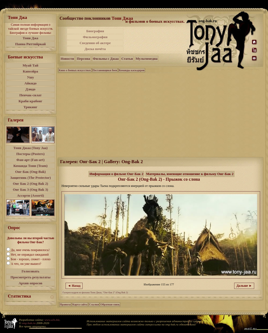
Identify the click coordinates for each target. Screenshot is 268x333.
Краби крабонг (31, 101)
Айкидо (30, 83)
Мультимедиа (147, 59)
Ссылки (94, 304)
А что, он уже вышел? (26, 264)
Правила (65, 304)
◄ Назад (74, 286)
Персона (83, 59)
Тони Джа (30, 38)
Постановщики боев (105, 70)
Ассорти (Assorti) (30, 195)
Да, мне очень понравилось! (30, 250)
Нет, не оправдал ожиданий (30, 254)
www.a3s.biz (52, 319)
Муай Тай (30, 65)
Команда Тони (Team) (30, 166)
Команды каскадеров (132, 70)
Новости (67, 59)
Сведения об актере (95, 43)
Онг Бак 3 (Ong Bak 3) (30, 189)
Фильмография (95, 37)
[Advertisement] (155, 40)
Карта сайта (79, 304)
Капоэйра (30, 71)
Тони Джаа (122, 18)
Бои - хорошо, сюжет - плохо (30, 259)
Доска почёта (95, 49)
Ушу (30, 77)
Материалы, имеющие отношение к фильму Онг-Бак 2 (190, 174)
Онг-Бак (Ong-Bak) (30, 172)
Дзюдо (30, 89)
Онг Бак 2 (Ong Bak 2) (30, 184)
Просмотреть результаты (31, 277)
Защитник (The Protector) (30, 178)
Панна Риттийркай (30, 44)
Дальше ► (244, 286)
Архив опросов (31, 283)
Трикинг (30, 107)
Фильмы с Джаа (106, 59)
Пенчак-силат (30, 95)
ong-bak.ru (28, 323)
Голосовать (31, 271)
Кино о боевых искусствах (75, 70)
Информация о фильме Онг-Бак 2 (116, 174)
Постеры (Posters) (30, 154)
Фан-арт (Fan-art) (31, 160)
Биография (95, 31)
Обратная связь (110, 304)
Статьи (127, 59)
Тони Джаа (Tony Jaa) (30, 148)
